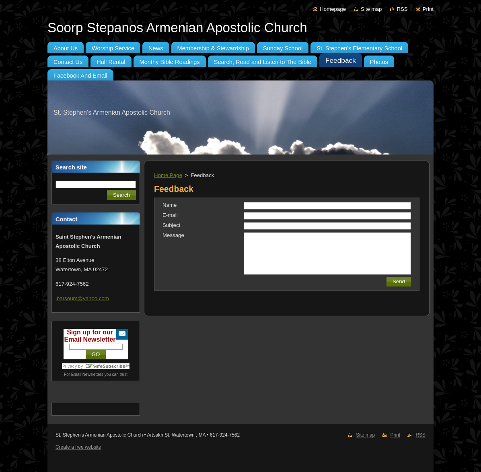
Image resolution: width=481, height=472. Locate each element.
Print (428, 9)
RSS (402, 9)
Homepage (333, 9)
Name (169, 205)
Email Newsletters (87, 374)
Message (173, 235)
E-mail (170, 215)
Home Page (168, 175)
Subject (171, 225)
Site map (371, 9)
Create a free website (78, 447)
